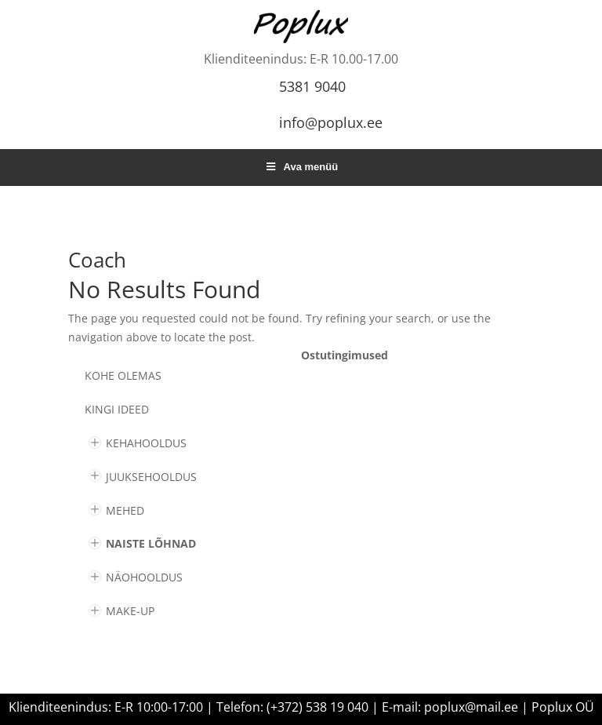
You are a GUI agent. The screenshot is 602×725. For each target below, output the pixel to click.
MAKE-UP (130, 610)
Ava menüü (301, 167)
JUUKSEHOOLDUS (151, 476)
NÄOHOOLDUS (144, 577)
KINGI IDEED (117, 409)
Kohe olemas (123, 375)
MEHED (125, 510)
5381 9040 (312, 86)
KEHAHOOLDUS (146, 442)
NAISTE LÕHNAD (151, 543)
